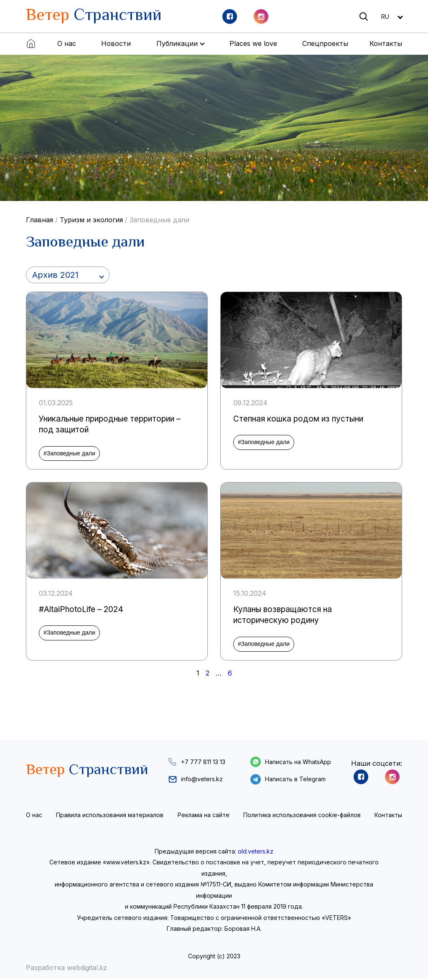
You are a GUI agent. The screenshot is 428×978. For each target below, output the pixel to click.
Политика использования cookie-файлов (302, 814)
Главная (39, 220)
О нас (66, 43)
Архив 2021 (55, 275)
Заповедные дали (159, 220)
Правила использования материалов (109, 814)
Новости (116, 43)
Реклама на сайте (203, 814)
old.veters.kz (255, 851)
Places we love (253, 43)
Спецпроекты (325, 43)
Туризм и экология (91, 220)
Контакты (385, 43)
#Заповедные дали (69, 453)
